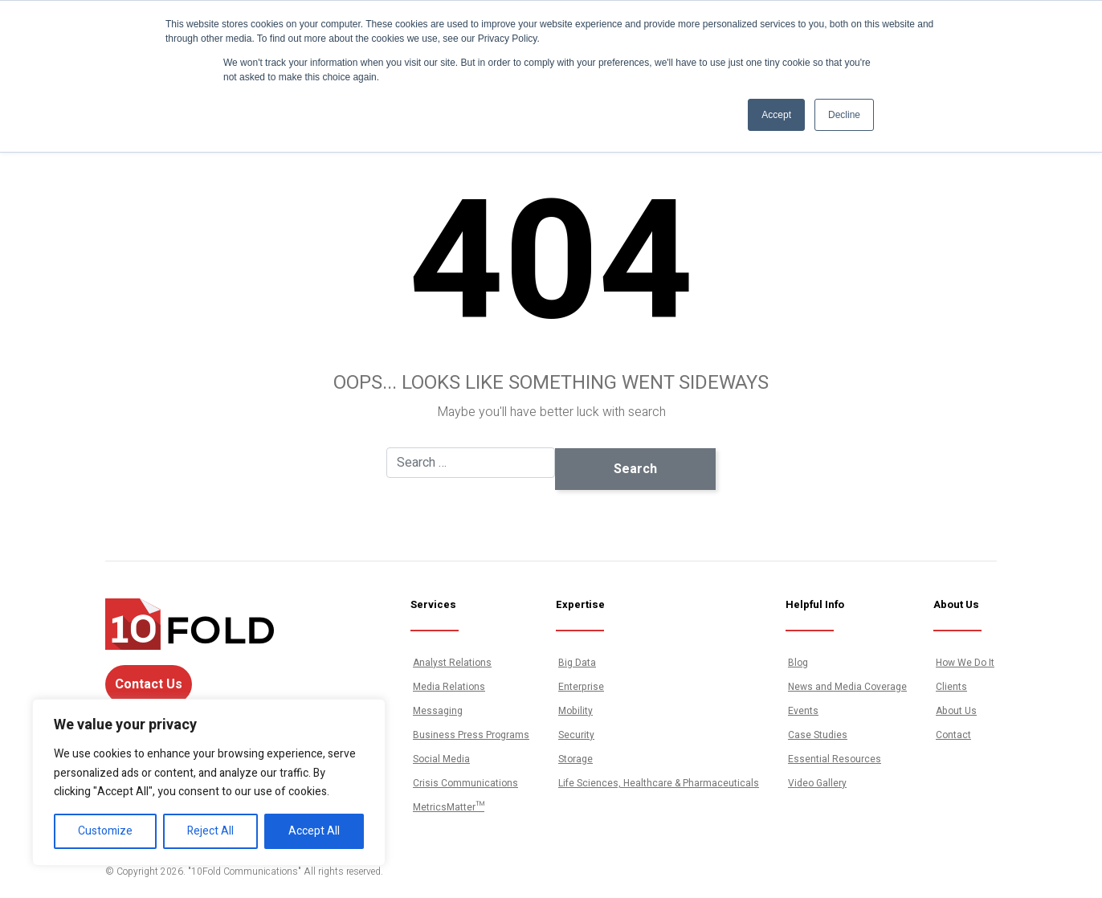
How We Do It (965, 662)
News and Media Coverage (847, 687)
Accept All (314, 830)
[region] (209, 782)
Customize (105, 830)
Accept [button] (776, 114)
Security (576, 735)
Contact (953, 735)
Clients (951, 687)
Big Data (577, 662)
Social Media (441, 759)
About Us (956, 711)
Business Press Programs (471, 735)
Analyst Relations (452, 662)
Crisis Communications (465, 783)
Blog (798, 662)
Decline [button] (844, 114)
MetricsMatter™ (448, 807)
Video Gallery (817, 783)
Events (803, 711)
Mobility (575, 711)
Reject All (210, 830)
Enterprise (581, 687)
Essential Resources (834, 759)
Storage (575, 759)
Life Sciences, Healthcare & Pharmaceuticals (658, 783)
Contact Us (148, 684)
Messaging (438, 711)
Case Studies (817, 735)
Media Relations (449, 687)
